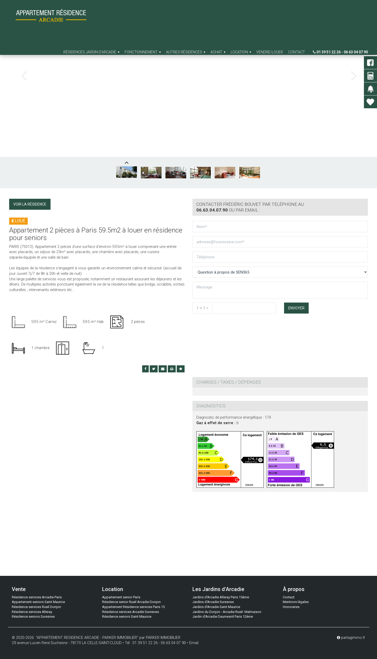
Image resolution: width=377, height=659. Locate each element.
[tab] (280, 207)
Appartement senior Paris (121, 597)
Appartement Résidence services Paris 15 (133, 607)
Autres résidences (185, 52)
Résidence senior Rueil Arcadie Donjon (131, 602)
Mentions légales (296, 602)
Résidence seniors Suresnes (33, 616)
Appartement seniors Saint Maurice (38, 602)
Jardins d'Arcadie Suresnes (213, 602)
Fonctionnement (143, 52)
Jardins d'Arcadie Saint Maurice (216, 607)
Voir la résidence (29, 204)
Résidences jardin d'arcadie (91, 52)
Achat (217, 52)
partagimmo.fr (351, 637)
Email (193, 643)
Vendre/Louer (269, 52)
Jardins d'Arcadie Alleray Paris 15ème (220, 597)
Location (241, 52)
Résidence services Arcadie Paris (37, 597)
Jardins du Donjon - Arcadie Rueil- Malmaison (226, 612)
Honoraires (291, 607)
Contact (296, 52)
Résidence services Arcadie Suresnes (130, 612)
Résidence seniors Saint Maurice (126, 616)
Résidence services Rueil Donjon (36, 607)
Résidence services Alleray (32, 612)
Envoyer (296, 308)
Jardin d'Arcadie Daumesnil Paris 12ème (222, 616)
